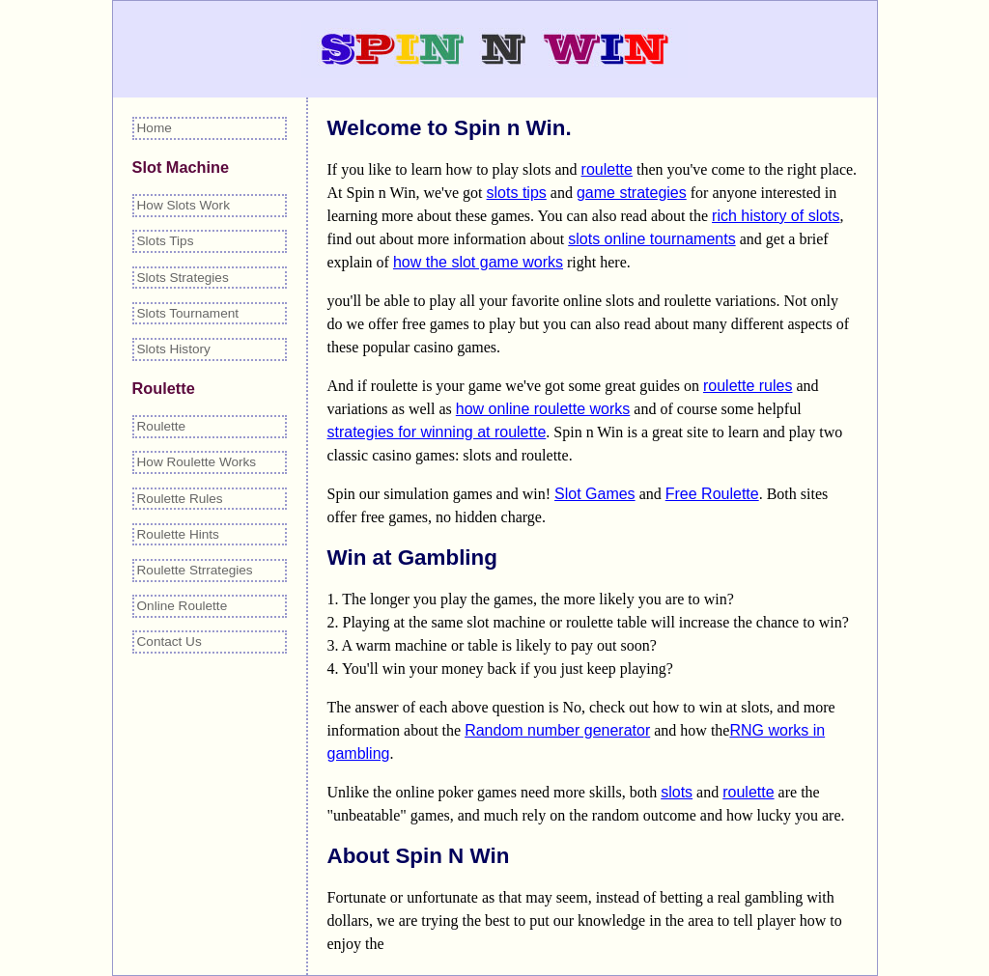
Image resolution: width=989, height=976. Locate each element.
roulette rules (748, 385)
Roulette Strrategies (195, 570)
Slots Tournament (188, 313)
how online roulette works (543, 409)
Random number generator (557, 730)
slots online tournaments (651, 239)
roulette (607, 169)
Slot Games (595, 494)
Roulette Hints (178, 534)
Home (154, 128)
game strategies (632, 192)
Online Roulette (182, 606)
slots (676, 792)
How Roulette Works (197, 462)
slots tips (517, 192)
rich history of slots (775, 216)
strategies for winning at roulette (437, 432)
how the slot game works (478, 262)
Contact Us (169, 641)
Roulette (161, 426)
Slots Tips (165, 241)
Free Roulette (712, 494)
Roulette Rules (180, 498)
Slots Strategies (183, 277)
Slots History (174, 349)
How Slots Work (183, 205)
